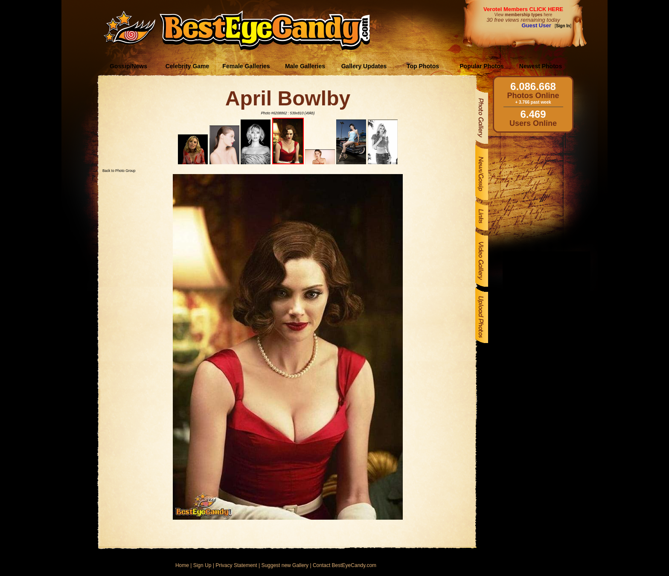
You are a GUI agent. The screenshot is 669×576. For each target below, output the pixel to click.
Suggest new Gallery (284, 565)
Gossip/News (128, 66)
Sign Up (202, 565)
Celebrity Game (187, 66)
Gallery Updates (364, 66)
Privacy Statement (236, 565)
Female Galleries (246, 66)
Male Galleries (305, 66)
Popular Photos (481, 66)
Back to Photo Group (118, 171)
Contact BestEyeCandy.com (344, 565)
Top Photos (423, 66)
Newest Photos (540, 66)
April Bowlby (287, 98)
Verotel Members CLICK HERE (523, 9)
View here (523, 14)
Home (182, 565)
